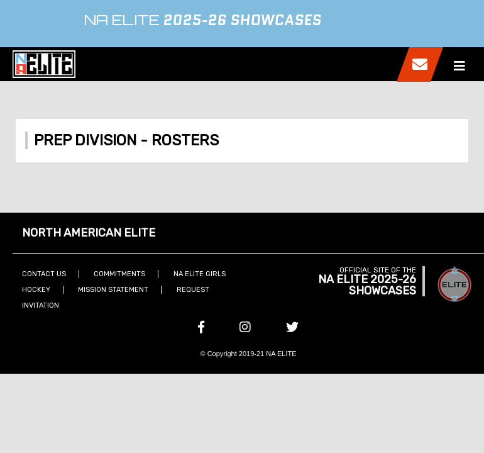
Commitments (119, 274)
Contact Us (44, 274)
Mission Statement (113, 290)
